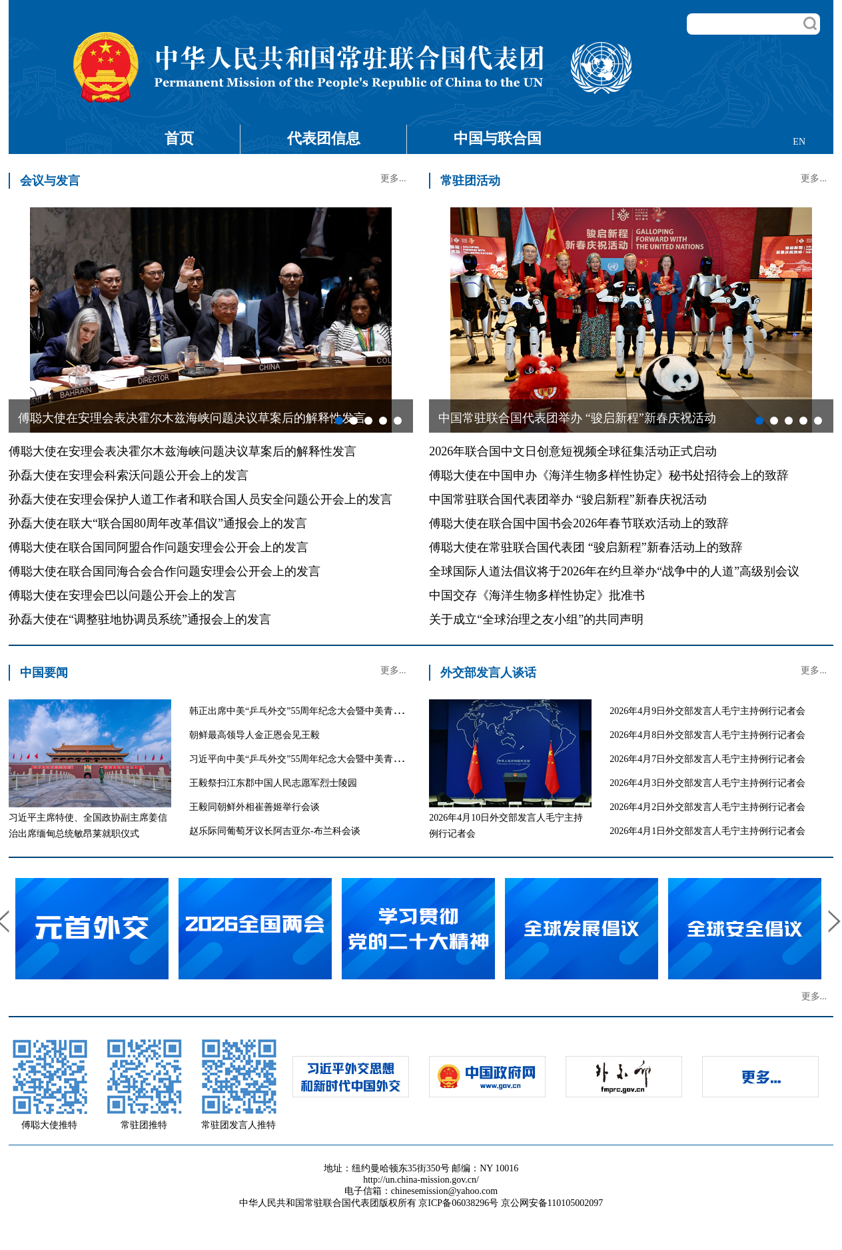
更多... (393, 178)
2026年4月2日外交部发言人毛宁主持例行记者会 (707, 807)
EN (799, 142)
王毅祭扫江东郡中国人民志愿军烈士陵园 (273, 783)
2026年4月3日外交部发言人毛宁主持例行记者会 (707, 783)
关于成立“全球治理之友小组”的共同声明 (536, 619)
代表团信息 (323, 138)
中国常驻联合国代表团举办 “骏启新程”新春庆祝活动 (567, 499)
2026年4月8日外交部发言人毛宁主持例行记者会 (707, 735)
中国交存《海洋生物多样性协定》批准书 (537, 595)
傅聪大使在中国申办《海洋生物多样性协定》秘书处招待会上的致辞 (609, 475)
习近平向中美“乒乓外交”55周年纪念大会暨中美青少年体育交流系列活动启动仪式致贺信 (370, 759)
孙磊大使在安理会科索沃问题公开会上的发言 (128, 475)
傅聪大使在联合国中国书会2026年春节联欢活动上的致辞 (579, 523)
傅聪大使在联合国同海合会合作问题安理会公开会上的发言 (164, 571)
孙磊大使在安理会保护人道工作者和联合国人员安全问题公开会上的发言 (200, 499)
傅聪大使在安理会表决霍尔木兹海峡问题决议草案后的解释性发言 (182, 451)
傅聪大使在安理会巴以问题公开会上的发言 (122, 595)
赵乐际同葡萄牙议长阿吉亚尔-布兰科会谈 (274, 831)
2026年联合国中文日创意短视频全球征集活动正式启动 (573, 451)
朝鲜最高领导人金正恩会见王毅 (254, 735)
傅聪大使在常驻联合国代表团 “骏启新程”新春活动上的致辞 (585, 547)
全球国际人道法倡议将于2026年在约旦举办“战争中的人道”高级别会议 (614, 571)
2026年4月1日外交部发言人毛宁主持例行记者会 (707, 831)
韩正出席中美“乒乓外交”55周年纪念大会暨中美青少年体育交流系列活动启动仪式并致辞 (370, 711)
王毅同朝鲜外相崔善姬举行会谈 (254, 807)
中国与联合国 (498, 138)
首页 (179, 138)
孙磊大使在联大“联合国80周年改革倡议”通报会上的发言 (158, 523)
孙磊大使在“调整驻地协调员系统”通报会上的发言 (140, 619)
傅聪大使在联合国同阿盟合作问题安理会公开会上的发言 (158, 547)
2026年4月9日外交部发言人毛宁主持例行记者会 (707, 711)
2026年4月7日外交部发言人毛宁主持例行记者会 (707, 759)
